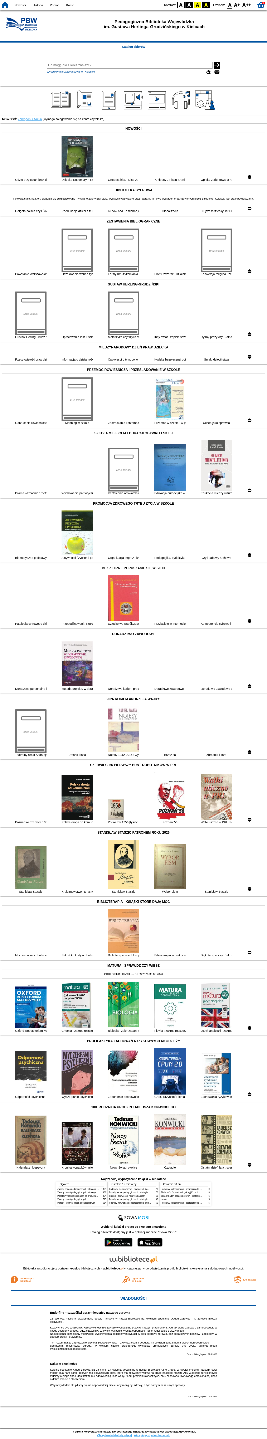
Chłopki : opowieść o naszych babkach (127, 1196)
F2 (247, 4)
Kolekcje (90, 71)
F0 (230, 4)
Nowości (20, 5)
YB (197, 4)
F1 (237, 4)
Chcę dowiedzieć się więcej (114, 1435)
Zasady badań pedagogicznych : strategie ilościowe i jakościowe (87, 1189)
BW (189, 4)
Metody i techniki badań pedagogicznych (76, 1203)
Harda (163, 1199)
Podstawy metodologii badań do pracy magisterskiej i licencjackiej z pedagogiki (94, 1196)
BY (206, 4)
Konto (70, 5)
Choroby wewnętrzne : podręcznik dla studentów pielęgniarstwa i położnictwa (145, 1203)
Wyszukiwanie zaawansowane (65, 71)
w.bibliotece (113, 1268)
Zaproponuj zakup (30, 119)
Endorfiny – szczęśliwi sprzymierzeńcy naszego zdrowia (90, 1312)
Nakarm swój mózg (63, 1363)
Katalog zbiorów (133, 46)
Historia (38, 5)
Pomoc (54, 5)
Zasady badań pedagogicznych (72, 1199)
